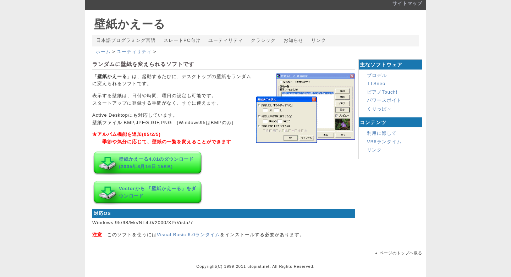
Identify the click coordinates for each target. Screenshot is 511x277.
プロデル (377, 75)
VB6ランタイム (384, 141)
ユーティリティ (225, 40)
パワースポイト (384, 100)
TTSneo (376, 83)
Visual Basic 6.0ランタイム (188, 234)
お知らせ (293, 40)
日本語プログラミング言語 (126, 40)
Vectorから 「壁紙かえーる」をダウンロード (157, 192)
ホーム (103, 51)
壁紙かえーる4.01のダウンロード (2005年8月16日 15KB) (156, 162)
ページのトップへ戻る (401, 253)
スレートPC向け (182, 40)
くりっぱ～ (379, 108)
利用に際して (382, 133)
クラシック (263, 40)
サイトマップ (407, 3)
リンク (318, 40)
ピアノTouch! (382, 92)
